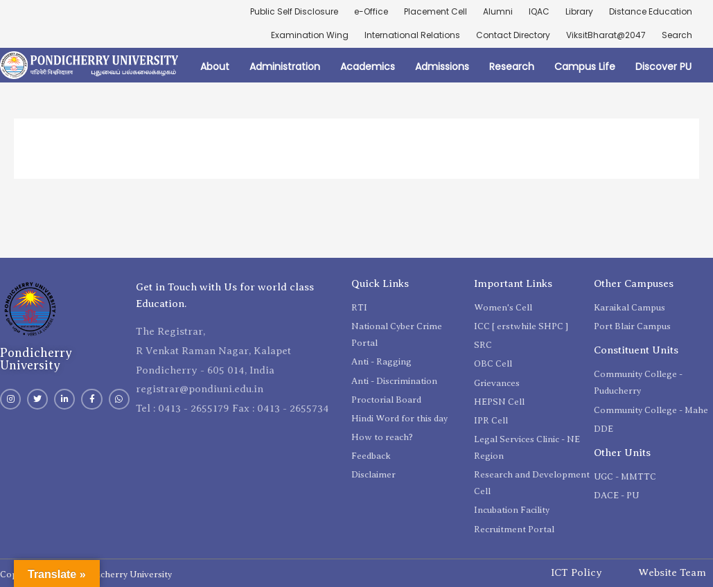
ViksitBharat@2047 (606, 35)
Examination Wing (310, 35)
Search (677, 35)
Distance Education (650, 11)
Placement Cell (435, 11)
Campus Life (584, 66)
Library (579, 11)
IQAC (539, 11)
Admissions (442, 66)
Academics (367, 66)
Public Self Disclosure (294, 11)
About (214, 66)
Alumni (498, 11)
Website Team (672, 572)
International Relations (412, 35)
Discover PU (663, 66)
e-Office (371, 11)
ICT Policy (576, 572)
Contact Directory (513, 35)
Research (511, 66)
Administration (284, 66)
